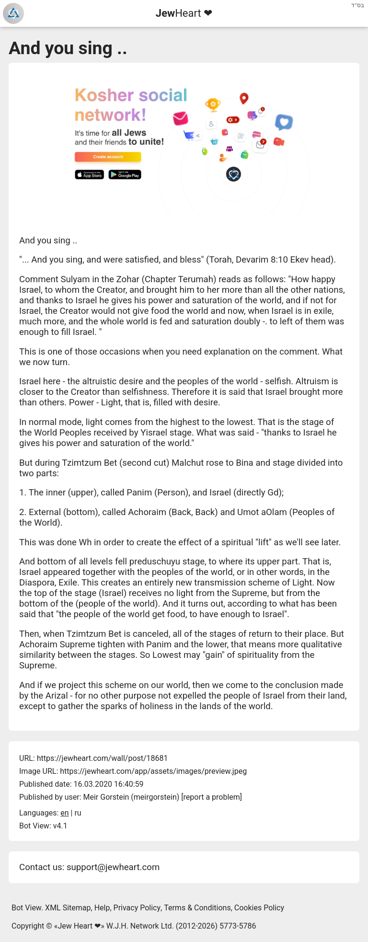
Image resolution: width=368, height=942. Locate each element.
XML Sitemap (68, 907)
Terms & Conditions (197, 907)
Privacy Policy (137, 907)
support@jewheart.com (113, 867)
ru (77, 812)
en (64, 812)
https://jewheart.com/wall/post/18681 (102, 758)
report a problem (212, 797)
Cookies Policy (259, 907)
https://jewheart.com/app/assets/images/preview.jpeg (153, 771)
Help (102, 907)
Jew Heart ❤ (79, 926)
